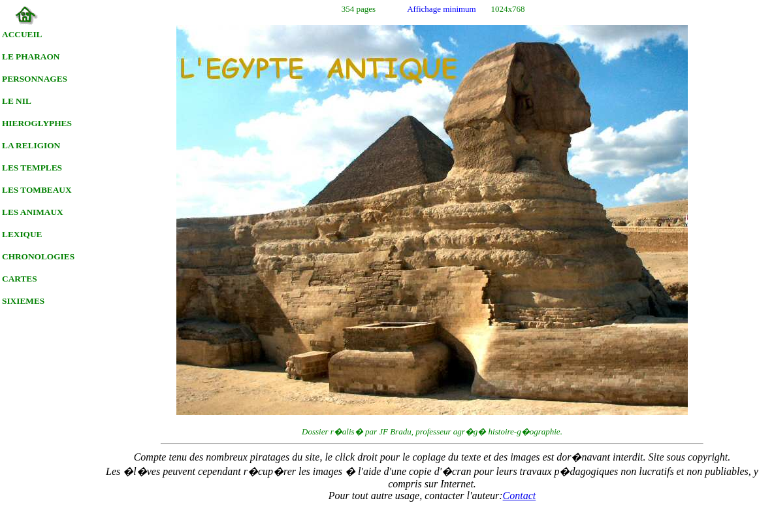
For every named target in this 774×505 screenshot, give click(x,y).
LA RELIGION (31, 145)
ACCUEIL (22, 34)
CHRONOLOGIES (38, 256)
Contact (519, 495)
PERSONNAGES (34, 79)
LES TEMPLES (32, 167)
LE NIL (16, 101)
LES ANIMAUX (32, 212)
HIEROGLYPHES (37, 123)
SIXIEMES (23, 301)
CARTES (19, 279)
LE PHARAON (31, 56)
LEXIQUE (22, 234)
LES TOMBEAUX (37, 190)
